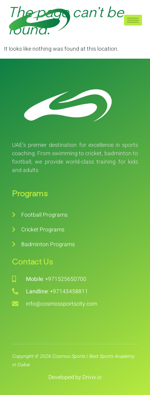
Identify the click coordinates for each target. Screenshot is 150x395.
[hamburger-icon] (133, 20)
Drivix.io (92, 377)
